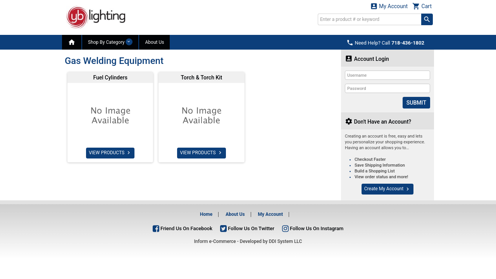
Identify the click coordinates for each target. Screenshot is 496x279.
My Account (389, 6)
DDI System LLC (285, 241)
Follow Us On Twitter (247, 228)
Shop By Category (110, 41)
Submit (416, 103)
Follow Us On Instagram (312, 228)
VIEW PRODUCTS (110, 153)
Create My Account (387, 189)
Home (206, 214)
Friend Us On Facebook (182, 228)
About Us (154, 42)
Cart (422, 6)
